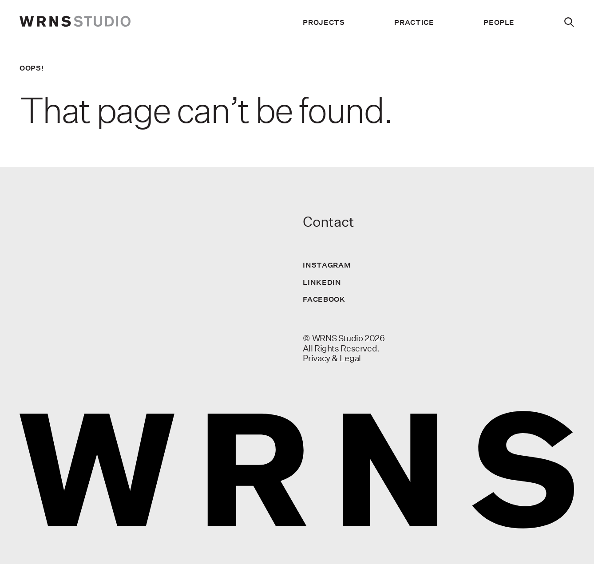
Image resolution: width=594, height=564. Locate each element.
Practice (414, 22)
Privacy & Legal (331, 358)
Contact (328, 221)
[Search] (569, 22)
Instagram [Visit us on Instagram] (327, 264)
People (499, 22)
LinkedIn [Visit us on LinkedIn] (322, 282)
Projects (324, 22)
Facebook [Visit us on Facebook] (324, 299)
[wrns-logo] (75, 22)
